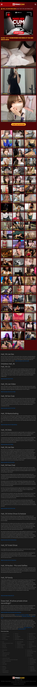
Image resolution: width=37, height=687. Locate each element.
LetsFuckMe (4, 664)
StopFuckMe (32, 669)
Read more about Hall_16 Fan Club (8, 408)
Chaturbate (24, 616)
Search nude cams (5, 654)
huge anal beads (30, 652)
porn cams (4, 644)
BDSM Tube (32, 667)
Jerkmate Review (5, 672)
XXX (3, 651)
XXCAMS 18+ (31, 635)
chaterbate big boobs (21, 644)
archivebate (17, 614)
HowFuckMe (4, 655)
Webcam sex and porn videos (7, 643)
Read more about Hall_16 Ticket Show (8, 560)
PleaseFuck (32, 664)
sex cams (16, 635)
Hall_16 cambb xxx (28, 627)
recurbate (22, 614)
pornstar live (4, 647)
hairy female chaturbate (19, 639)
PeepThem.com (31, 639)
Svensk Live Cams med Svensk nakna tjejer (10, 659)
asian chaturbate (20, 641)
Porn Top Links (5, 639)
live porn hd (4, 635)
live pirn (30, 647)
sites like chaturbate (32, 637)
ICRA (21, 679)
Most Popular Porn (5, 633)
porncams (32, 666)
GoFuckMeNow (17, 636)
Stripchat (28, 616)
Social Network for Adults (31, 651)
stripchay (4, 666)
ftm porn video (31, 641)
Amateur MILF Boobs (6, 658)
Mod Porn (16, 633)
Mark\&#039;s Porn (32, 633)
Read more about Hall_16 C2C (7, 378)
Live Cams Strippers (5, 636)
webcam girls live (5, 670)
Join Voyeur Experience (6, 661)
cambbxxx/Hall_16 (22, 629)
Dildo (7, 444)
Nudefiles (4, 637)
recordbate (26, 614)
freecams (30, 644)
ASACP (18, 679)
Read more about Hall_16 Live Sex (22, 360)
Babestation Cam (32, 636)
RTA (15, 679)
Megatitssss (19, 643)
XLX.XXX (3, 662)
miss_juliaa (4, 667)
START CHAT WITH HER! (18, 124)
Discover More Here (32, 646)
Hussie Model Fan (33, 659)
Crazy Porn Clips (20, 646)
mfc (1, 1)
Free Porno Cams (20, 647)
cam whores (29, 654)
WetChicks (4, 646)
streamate (31, 658)
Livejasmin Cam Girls (6, 652)
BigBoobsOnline (33, 670)
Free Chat (8, 508)
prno (3, 641)
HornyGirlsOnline (33, 662)
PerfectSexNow (32, 661)
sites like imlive (29, 655)
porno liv (30, 643)
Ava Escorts (17, 637)
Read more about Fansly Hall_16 (7, 595)
